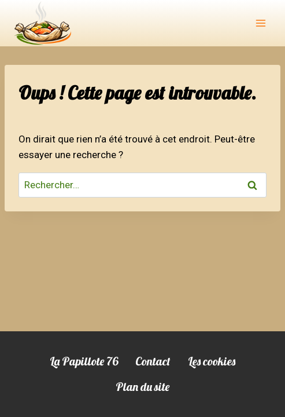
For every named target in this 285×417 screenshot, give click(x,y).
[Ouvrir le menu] (260, 23)
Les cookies (211, 361)
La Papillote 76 (84, 361)
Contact (153, 361)
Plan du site (142, 386)
